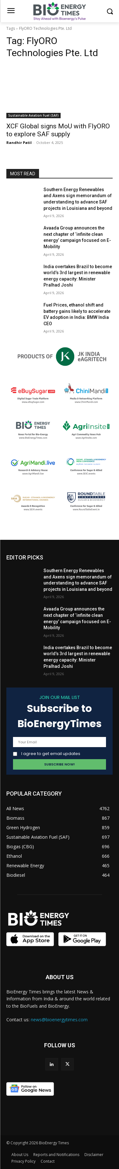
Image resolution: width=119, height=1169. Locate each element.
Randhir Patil (19, 142)
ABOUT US (60, 977)
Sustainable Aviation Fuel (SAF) (33, 115)
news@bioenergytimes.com (59, 1020)
